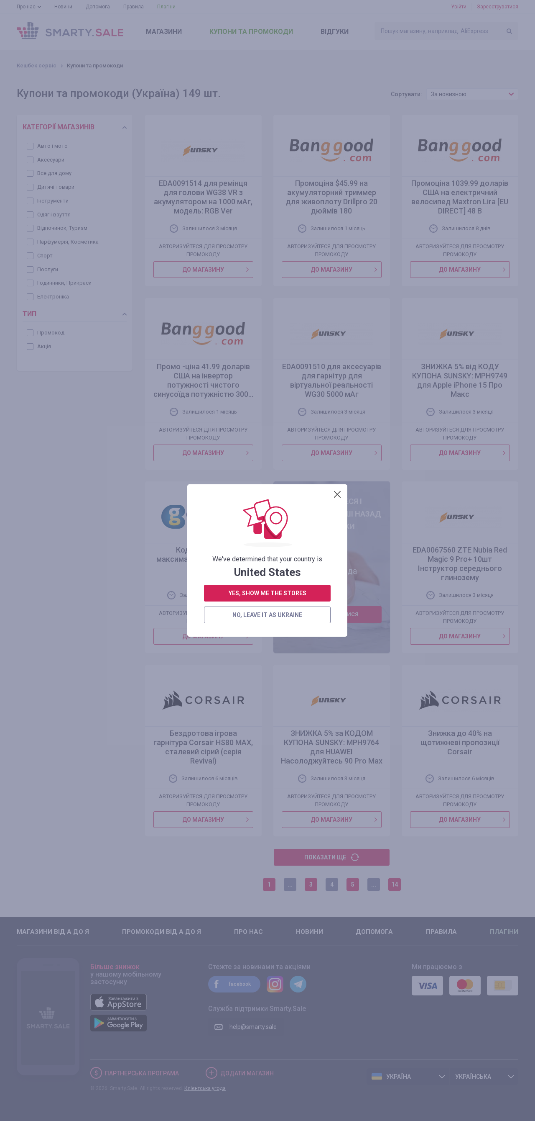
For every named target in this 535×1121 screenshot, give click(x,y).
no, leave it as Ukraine (267, 533)
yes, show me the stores (267, 512)
